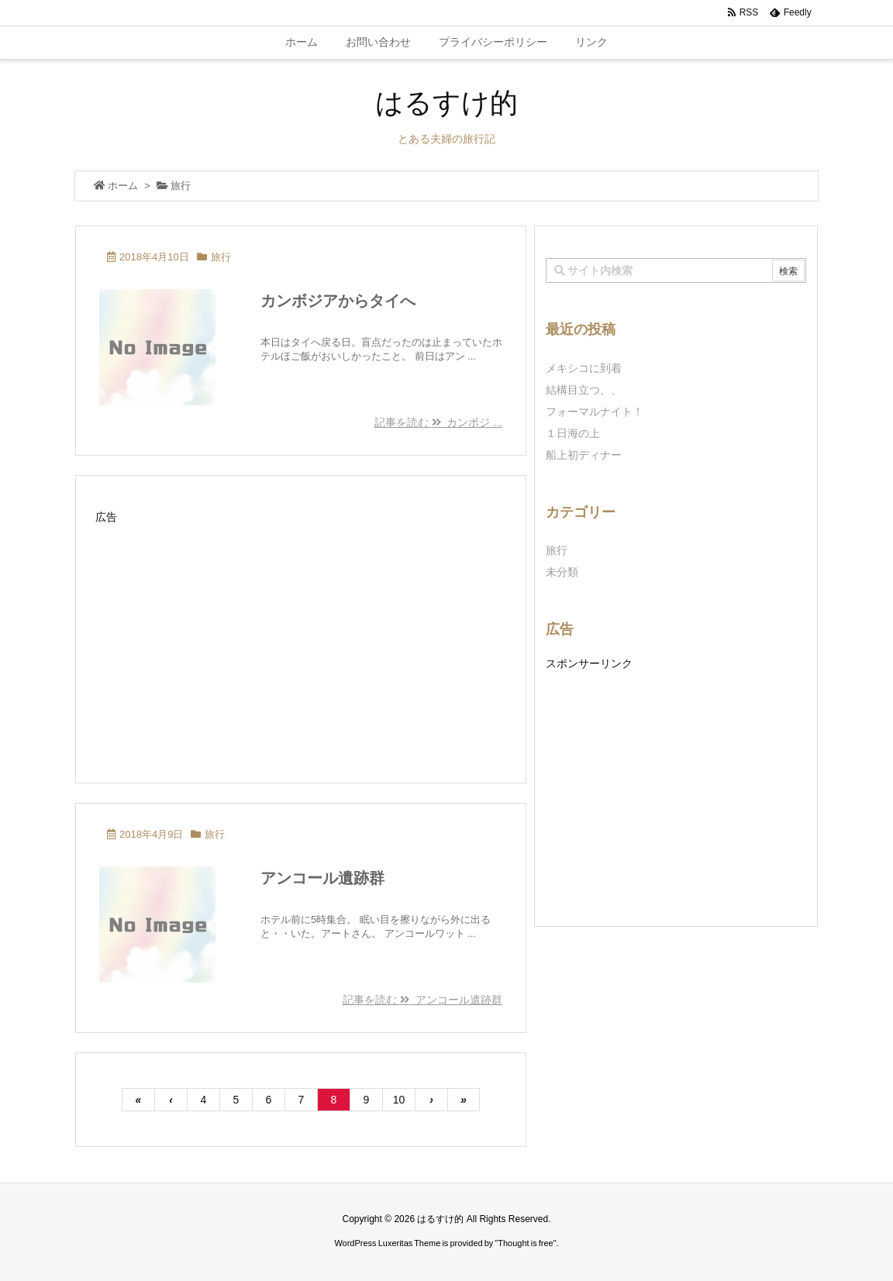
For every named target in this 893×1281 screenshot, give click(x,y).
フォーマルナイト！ (594, 411)
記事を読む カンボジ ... (438, 422)
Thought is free (525, 1243)
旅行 (221, 257)
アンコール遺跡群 (322, 878)
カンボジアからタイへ (337, 300)
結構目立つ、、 (584, 390)
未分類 (562, 572)
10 (399, 1099)
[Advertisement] (300, 637)
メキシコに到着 (584, 368)
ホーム (123, 185)
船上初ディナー (584, 455)
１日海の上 (573, 433)
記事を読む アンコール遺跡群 (422, 999)
